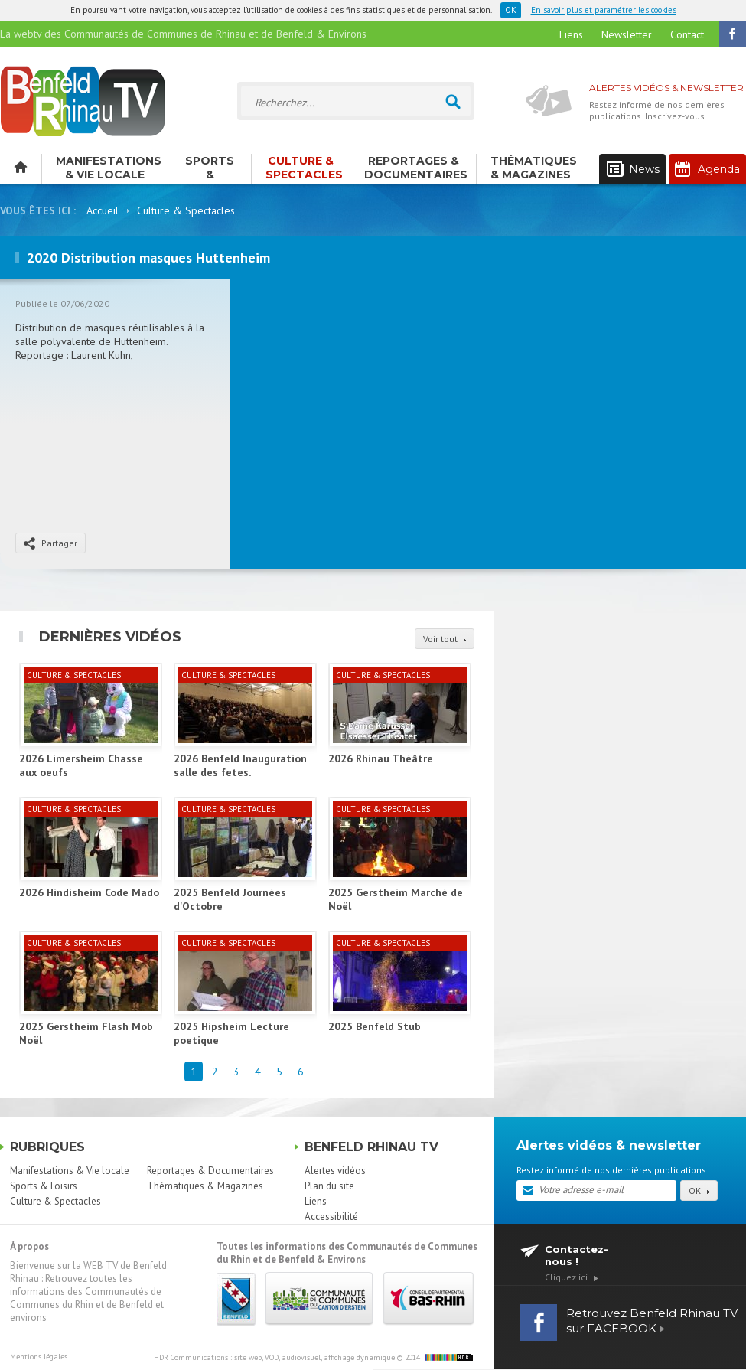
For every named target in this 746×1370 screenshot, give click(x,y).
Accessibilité (331, 1216)
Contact (687, 34)
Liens (571, 34)
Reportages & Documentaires (415, 167)
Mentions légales (38, 1357)
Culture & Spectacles (304, 167)
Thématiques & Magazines (533, 167)
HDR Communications (274, 1357)
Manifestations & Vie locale (108, 167)
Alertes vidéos (335, 1170)
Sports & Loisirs (209, 169)
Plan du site (329, 1185)
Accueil (102, 210)
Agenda (707, 169)
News (633, 169)
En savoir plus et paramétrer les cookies (603, 10)
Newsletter (626, 34)
